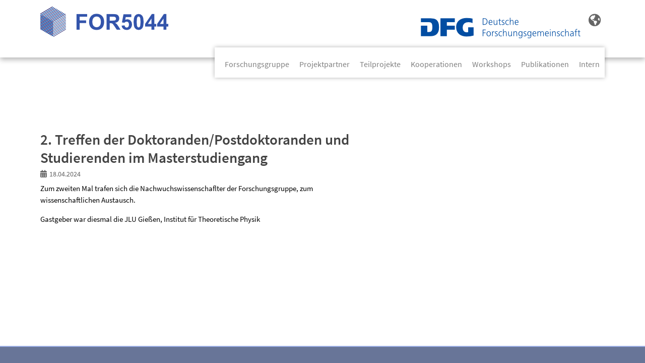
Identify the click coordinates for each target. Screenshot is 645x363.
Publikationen (545, 64)
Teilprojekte (380, 64)
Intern (589, 64)
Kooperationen (436, 64)
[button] (595, 20)
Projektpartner (324, 64)
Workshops (491, 64)
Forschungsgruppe (257, 64)
